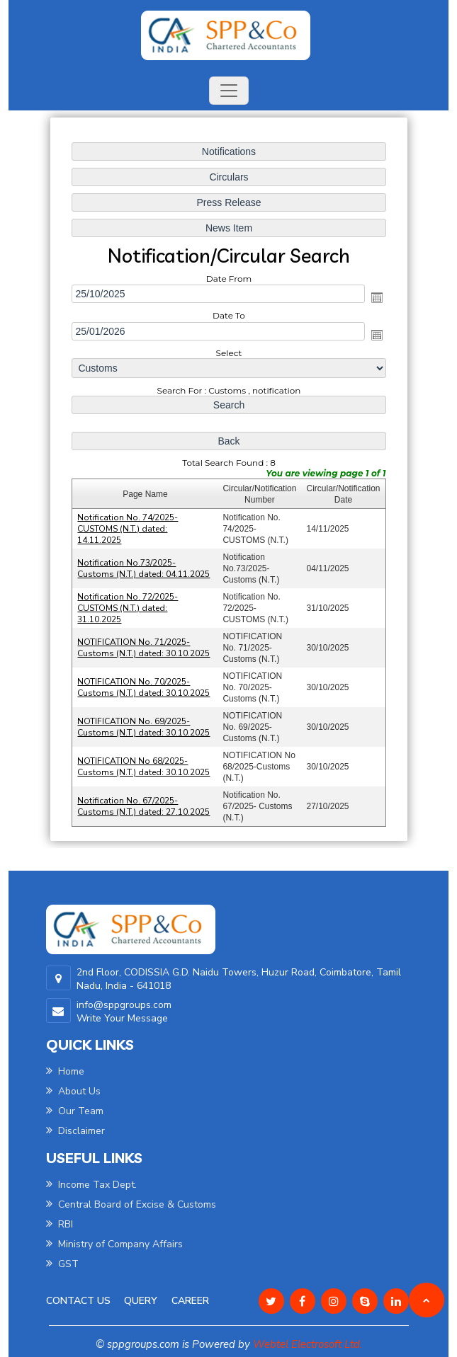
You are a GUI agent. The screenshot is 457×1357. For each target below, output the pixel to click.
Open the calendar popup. (375, 299)
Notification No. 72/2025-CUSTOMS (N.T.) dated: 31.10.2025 (129, 607)
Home (65, 1071)
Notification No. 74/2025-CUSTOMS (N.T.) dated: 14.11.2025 (129, 528)
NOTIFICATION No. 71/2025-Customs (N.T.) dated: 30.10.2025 (144, 646)
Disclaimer (75, 1131)
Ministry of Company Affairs (114, 1244)
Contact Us (78, 1300)
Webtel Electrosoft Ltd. (307, 1344)
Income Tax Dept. (91, 1184)
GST (62, 1264)
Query (140, 1300)
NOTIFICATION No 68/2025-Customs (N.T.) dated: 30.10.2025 (144, 764)
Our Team (74, 1111)
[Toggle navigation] (229, 90)
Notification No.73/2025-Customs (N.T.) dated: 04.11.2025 (144, 567)
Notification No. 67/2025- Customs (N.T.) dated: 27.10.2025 (144, 803)
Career (190, 1300)
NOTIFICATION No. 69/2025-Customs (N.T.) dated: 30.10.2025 (144, 725)
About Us (73, 1091)
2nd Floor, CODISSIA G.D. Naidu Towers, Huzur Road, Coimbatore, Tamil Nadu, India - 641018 (239, 979)
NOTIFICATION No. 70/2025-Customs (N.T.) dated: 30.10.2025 (144, 686)
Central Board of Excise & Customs (131, 1204)
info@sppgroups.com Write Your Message (124, 1011)
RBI (59, 1224)
